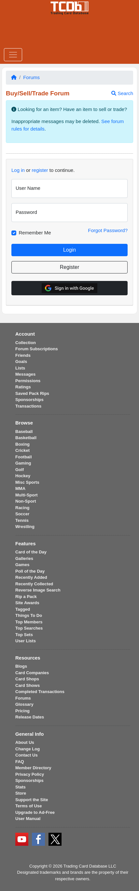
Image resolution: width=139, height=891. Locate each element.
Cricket (22, 450)
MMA (20, 488)
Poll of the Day (30, 571)
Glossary (24, 704)
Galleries (24, 558)
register (40, 170)
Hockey (22, 475)
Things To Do (28, 615)
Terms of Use (28, 805)
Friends (23, 355)
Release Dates (29, 717)
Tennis (22, 520)
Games (22, 564)
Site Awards (27, 602)
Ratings (23, 386)
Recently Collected (34, 583)
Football (23, 456)
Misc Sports (27, 482)
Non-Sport (25, 501)
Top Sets (24, 634)
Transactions (28, 406)
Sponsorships (29, 399)
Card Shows (27, 685)
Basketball (25, 437)
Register (69, 267)
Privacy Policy (29, 774)
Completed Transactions (39, 691)
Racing (22, 507)
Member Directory (33, 767)
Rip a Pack (26, 596)
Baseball (24, 431)
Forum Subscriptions (36, 348)
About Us (24, 742)
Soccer (22, 513)
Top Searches (29, 628)
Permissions (27, 380)
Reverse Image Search (38, 590)
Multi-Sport (26, 495)
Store (20, 793)
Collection (25, 342)
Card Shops (27, 678)
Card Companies (32, 672)
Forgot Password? (108, 230)
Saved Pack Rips (32, 393)
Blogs (21, 666)
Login (69, 250)
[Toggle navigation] (13, 54)
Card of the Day (31, 552)
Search (122, 93)
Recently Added (31, 577)
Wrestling (25, 526)
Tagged (22, 609)
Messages (25, 374)
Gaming (23, 463)
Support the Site (31, 799)
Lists (20, 368)
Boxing (22, 444)
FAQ (19, 761)
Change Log (27, 748)
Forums (31, 77)
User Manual (27, 818)
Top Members (29, 622)
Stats (20, 787)
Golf (19, 469)
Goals (21, 361)
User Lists (25, 640)
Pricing (22, 710)
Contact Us (26, 755)
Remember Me (35, 232)
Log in (18, 170)
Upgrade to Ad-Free (35, 812)
